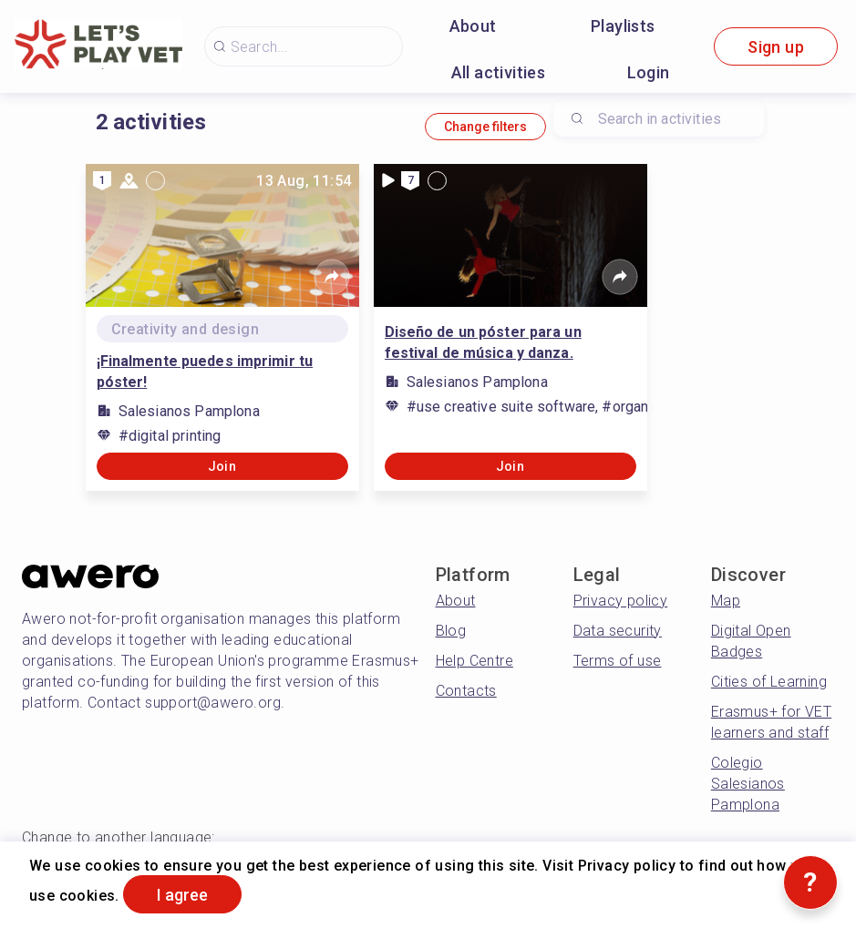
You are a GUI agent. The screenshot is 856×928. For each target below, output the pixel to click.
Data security (617, 630)
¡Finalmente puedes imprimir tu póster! (205, 371)
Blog (451, 630)
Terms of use (617, 660)
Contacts (466, 690)
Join (222, 466)
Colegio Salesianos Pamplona (748, 783)
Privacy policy (620, 600)
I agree (182, 894)
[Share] (332, 277)
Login (648, 72)
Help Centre (474, 660)
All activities (498, 72)
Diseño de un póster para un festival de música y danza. (483, 342)
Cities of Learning (769, 681)
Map (725, 600)
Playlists (623, 26)
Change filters (485, 126)
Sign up (776, 46)
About (473, 26)
